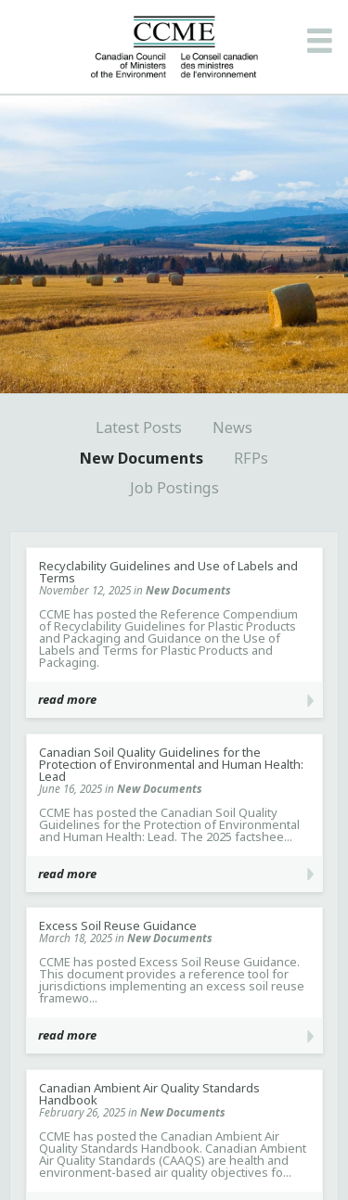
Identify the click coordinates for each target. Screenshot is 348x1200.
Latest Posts (139, 427)
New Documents (141, 458)
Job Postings (174, 488)
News (232, 427)
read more (67, 699)
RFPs (251, 458)
